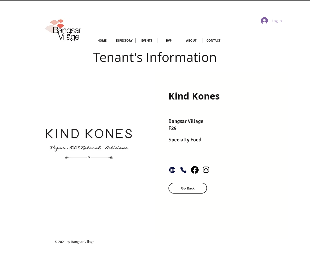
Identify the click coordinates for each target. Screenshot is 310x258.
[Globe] (172, 170)
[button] (187, 188)
